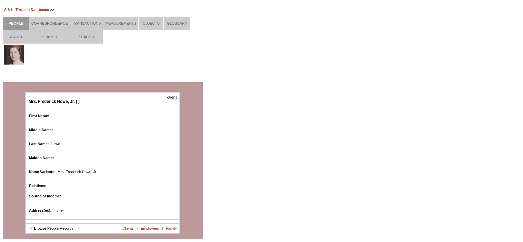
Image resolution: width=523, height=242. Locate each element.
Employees (150, 228)
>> (76, 228)
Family (171, 228)
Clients (128, 228)
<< (31, 228)
